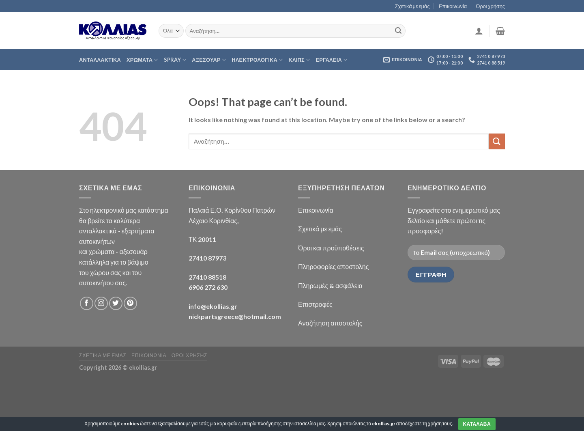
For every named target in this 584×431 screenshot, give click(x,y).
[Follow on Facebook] (86, 303)
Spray (175, 60)
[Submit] (398, 31)
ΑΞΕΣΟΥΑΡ (209, 60)
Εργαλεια (331, 60)
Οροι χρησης (189, 355)
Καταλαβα (477, 424)
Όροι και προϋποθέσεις (331, 248)
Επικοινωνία (453, 6)
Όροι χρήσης (490, 6)
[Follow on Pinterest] (130, 303)
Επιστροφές (315, 304)
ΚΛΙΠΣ (299, 60)
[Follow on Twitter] (115, 303)
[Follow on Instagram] (101, 303)
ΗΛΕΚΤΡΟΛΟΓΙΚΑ (257, 60)
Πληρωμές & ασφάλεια (330, 285)
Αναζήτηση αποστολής (330, 323)
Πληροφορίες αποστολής (333, 266)
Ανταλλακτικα (100, 59)
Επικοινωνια (148, 355)
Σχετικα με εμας (103, 355)
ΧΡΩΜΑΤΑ (142, 60)
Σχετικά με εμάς (412, 6)
